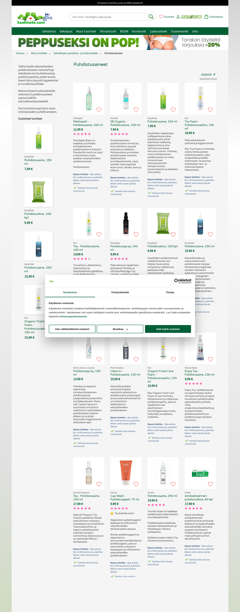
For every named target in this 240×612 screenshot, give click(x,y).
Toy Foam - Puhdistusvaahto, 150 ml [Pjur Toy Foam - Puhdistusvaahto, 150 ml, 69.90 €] (199, 125)
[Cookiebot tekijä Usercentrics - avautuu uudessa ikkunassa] (176, 281)
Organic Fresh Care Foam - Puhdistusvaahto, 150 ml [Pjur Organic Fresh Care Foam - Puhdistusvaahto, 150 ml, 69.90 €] (162, 376)
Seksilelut (49, 31)
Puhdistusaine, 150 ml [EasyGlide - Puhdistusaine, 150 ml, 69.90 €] (162, 121)
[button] (151, 16)
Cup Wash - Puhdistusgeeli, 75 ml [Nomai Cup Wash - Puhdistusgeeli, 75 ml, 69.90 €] (124, 497)
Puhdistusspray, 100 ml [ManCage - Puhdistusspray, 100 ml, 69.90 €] (124, 248)
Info (195, 31)
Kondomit (139, 31)
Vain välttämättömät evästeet (72, 329)
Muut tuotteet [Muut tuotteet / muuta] (86, 31)
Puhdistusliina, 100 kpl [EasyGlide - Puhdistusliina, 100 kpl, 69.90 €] (163, 246)
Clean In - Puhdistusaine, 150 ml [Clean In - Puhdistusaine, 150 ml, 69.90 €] (125, 372)
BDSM (124, 31)
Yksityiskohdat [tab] (120, 292)
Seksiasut (66, 31)
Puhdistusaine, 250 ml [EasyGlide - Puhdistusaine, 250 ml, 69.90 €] (199, 246)
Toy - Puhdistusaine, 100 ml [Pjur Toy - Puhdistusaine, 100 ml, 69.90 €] (86, 248)
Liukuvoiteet (158, 31)
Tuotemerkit (179, 31)
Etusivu (20, 53)
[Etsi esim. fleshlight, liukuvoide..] (109, 17)
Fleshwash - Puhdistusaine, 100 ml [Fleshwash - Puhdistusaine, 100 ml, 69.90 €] (88, 123)
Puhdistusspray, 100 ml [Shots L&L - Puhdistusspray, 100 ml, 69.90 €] (86, 372)
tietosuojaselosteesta (73, 316)
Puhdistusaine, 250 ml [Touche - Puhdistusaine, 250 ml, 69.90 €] (162, 496)
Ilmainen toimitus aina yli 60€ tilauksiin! (120, 2)
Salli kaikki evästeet (168, 329)
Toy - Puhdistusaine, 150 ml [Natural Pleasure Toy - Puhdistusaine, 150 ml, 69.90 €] (86, 497)
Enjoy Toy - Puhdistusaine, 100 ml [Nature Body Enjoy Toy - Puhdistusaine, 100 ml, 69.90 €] (199, 372)
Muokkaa (120, 329)
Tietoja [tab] (170, 292)
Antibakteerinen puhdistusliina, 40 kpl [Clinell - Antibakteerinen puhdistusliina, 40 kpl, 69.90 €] (199, 497)
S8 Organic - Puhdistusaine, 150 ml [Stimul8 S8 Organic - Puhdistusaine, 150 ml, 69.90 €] (125, 123)
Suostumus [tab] (70, 292)
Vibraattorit (108, 31)
